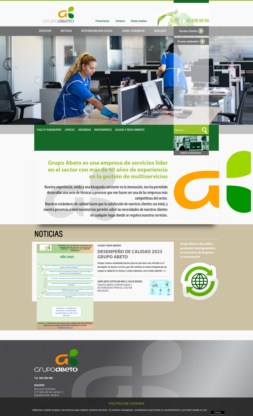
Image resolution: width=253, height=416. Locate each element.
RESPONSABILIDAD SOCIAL (97, 31)
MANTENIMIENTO (103, 130)
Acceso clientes (191, 31)
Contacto (120, 21)
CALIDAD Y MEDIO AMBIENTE (130, 130)
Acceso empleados (191, 41)
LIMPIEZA (70, 130)
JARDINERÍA (84, 130)
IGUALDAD (160, 31)
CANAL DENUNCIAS (133, 31)
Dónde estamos (139, 21)
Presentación (102, 21)
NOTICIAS (66, 31)
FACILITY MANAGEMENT (49, 130)
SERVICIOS (45, 31)
